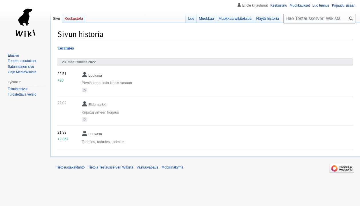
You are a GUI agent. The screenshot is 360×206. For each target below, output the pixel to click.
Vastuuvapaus (147, 167)
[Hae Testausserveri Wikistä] (319, 18)
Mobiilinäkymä (172, 167)
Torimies (65, 47)
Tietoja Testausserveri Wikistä (110, 167)
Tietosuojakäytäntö (70, 167)
